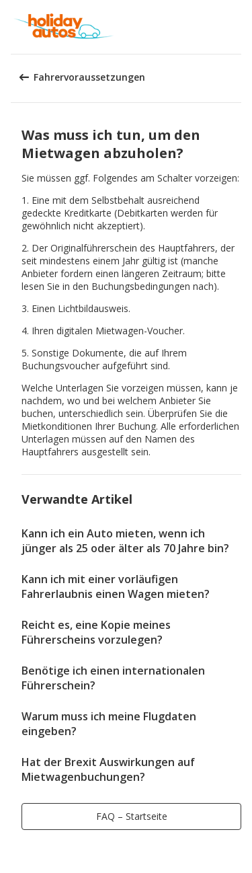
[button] (237, 26)
